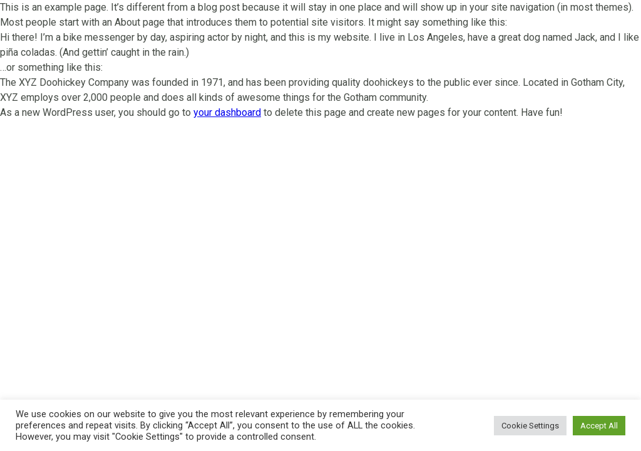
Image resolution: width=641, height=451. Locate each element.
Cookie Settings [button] (530, 425)
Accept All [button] (599, 425)
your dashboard (227, 112)
